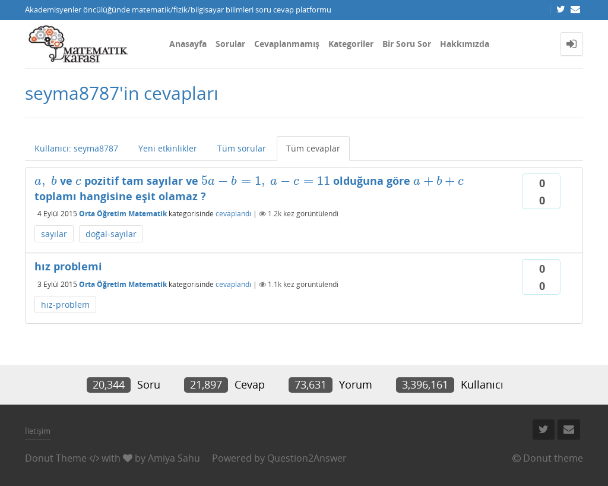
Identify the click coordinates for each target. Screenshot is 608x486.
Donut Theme (56, 458)
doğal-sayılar (111, 233)
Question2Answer (307, 458)
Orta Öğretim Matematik (123, 214)
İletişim (37, 430)
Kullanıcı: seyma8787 (76, 148)
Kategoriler (350, 43)
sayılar (54, 233)
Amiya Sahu (174, 458)
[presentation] (45, 180)
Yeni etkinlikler (167, 148)
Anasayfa (188, 43)
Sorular (230, 43)
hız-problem (65, 304)
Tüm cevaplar (313, 148)
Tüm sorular (241, 148)
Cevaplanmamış (286, 43)
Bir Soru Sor (406, 43)
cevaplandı (233, 214)
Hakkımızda (464, 43)
